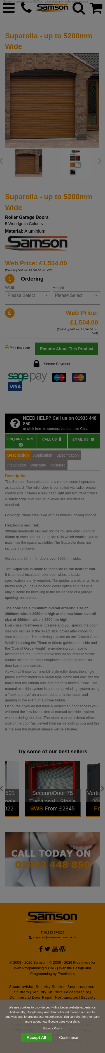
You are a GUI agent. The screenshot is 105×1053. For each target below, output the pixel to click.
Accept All (36, 1037)
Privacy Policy (52, 1028)
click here (81, 1016)
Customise (68, 1037)
